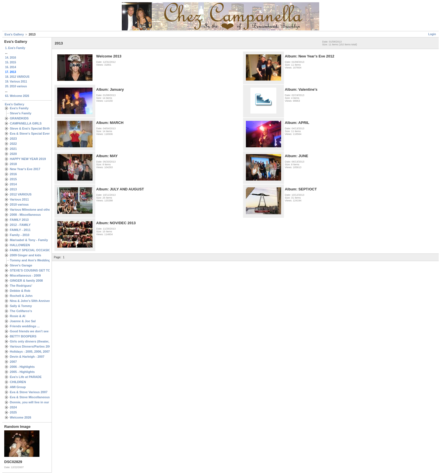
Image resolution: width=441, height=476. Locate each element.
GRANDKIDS (19, 118)
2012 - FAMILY (20, 224)
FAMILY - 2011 (20, 230)
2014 (13, 184)
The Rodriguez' (21, 285)
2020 (13, 153)
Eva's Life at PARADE (26, 377)
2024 (13, 407)
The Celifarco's (21, 311)
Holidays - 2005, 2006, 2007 (30, 351)
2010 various (19, 204)
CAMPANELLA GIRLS (26, 123)
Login (432, 34)
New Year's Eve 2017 (25, 169)
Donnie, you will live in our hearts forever (40, 402)
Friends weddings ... (25, 326)
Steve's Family (20, 113)
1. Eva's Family (15, 48)
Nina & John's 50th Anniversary (33, 300)
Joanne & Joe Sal (23, 321)
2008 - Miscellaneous (25, 214)
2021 (13, 148)
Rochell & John (21, 295)
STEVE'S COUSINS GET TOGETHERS (37, 270)
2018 (13, 164)
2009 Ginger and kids (25, 255)
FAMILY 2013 (19, 219)
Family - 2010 (19, 235)
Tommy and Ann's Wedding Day (33, 260)
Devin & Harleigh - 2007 (27, 356)
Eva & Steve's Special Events (31, 133)
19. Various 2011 (16, 81)
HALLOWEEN (20, 245)
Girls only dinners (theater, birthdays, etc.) (41, 341)
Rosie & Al (17, 316)
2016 (13, 174)
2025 (13, 412)
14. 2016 (10, 57)
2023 (13, 138)
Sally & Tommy (21, 306)
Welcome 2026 (20, 417)
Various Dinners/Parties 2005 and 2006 (38, 346)
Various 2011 (19, 199)
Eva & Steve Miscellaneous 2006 (34, 397)
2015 (13, 179)
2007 (13, 361)
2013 (13, 189)
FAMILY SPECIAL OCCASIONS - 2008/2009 (41, 250)
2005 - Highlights (22, 371)
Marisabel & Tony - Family (29, 240)
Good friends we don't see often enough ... (41, 331)
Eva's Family (19, 108)
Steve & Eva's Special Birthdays (33, 128)
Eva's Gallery (14, 34)
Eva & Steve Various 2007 (29, 392)
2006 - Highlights (22, 366)
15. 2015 (10, 62)
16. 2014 (10, 67)
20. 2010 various (16, 86)
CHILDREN (18, 382)
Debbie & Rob (20, 290)
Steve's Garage (21, 265)
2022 (13, 143)
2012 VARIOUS (21, 194)
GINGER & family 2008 (26, 280)
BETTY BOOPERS (23, 336)
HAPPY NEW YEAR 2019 (28, 159)
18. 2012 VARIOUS (17, 76)
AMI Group (18, 387)
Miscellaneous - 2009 (25, 275)
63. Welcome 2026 (17, 95)
